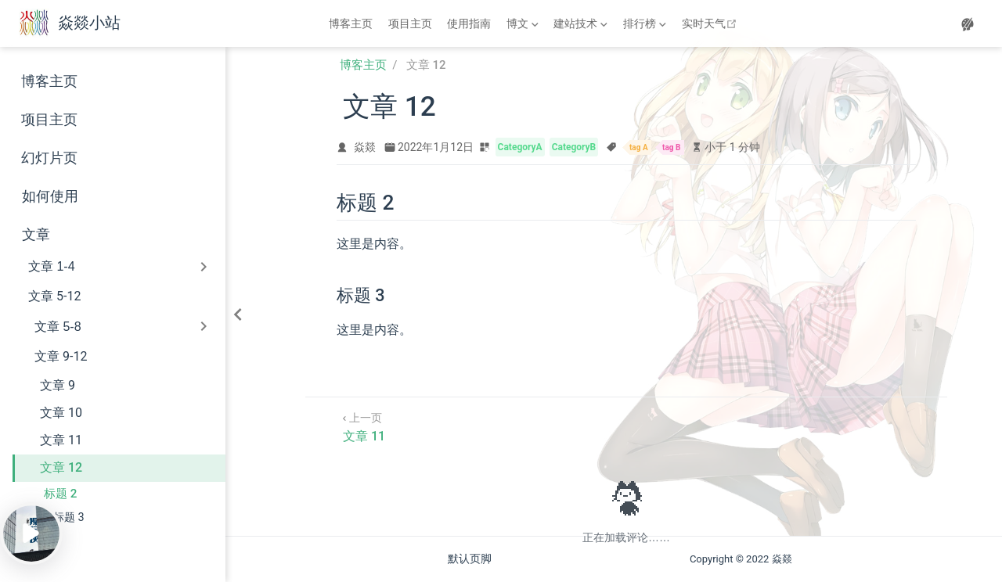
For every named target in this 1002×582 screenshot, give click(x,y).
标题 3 (69, 517)
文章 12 (61, 467)
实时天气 (711, 23)
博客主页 (351, 23)
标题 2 (60, 494)
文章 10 (61, 412)
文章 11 (61, 440)
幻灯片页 (49, 158)
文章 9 (57, 385)
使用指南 (469, 23)
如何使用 (50, 196)
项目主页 (410, 23)
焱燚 (365, 147)
